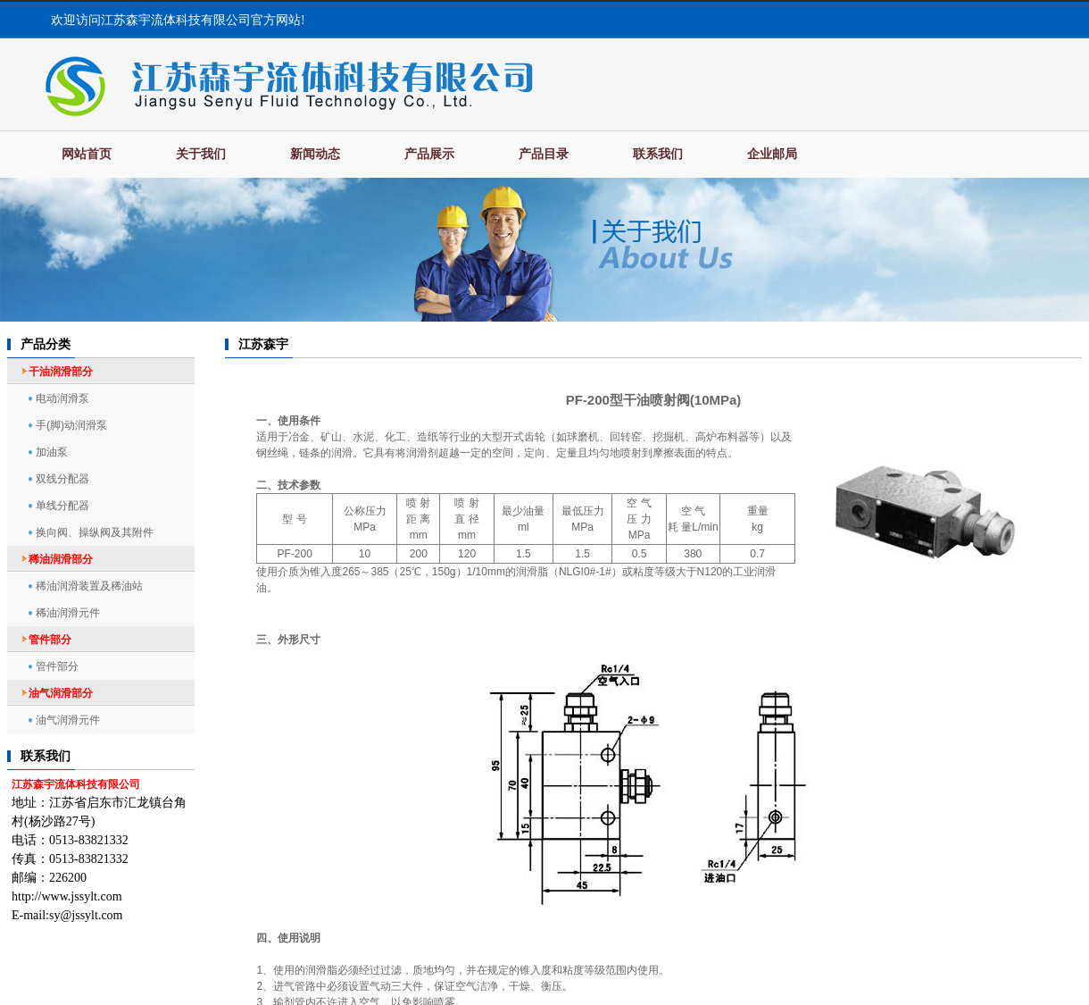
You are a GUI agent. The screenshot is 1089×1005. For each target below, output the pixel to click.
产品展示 (429, 154)
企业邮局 (772, 154)
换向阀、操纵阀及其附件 (95, 532)
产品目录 (544, 154)
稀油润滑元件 (68, 613)
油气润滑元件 (68, 720)
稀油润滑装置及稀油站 (89, 586)
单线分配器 (62, 505)
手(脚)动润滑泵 (71, 425)
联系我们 (658, 154)
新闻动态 (315, 154)
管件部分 (57, 666)
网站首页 (87, 154)
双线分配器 (62, 479)
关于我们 (201, 154)
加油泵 (52, 452)
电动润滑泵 (62, 398)
